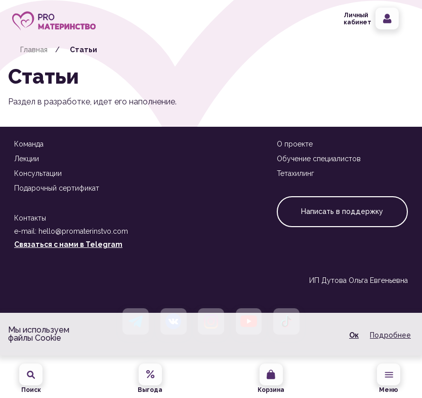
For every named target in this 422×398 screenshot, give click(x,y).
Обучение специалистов (319, 159)
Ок (354, 335)
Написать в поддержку (342, 211)
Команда (29, 144)
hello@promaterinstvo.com (83, 231)
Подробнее (390, 335)
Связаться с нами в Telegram (68, 244)
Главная (34, 50)
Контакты (30, 218)
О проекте (295, 144)
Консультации (38, 173)
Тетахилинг (295, 173)
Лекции (26, 159)
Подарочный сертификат (56, 188)
